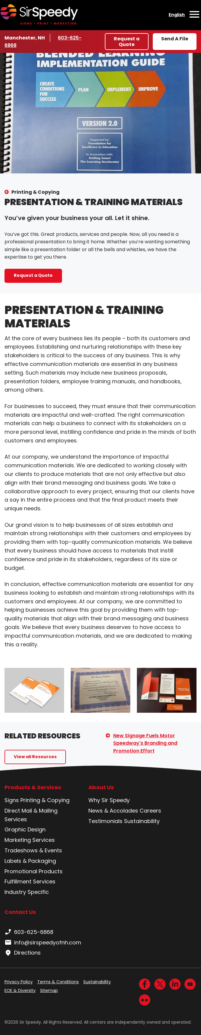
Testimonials (105, 821)
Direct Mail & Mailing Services (31, 815)
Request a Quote (127, 41)
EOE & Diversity (20, 990)
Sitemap (49, 990)
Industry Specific (26, 892)
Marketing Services (29, 840)
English (177, 15)
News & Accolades (113, 810)
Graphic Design (25, 829)
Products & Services (32, 787)
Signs (11, 800)
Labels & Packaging (30, 861)
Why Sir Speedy (109, 800)
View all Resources (35, 757)
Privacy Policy (18, 982)
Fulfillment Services (29, 881)
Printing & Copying (35, 192)
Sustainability (142, 821)
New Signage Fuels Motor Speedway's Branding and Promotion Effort (145, 743)
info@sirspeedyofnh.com (42, 943)
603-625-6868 (28, 932)
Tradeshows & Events (33, 850)
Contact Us (20, 912)
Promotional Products (33, 871)
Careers (150, 810)
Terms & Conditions (58, 982)
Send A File (174, 38)
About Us (101, 787)
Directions (22, 953)
